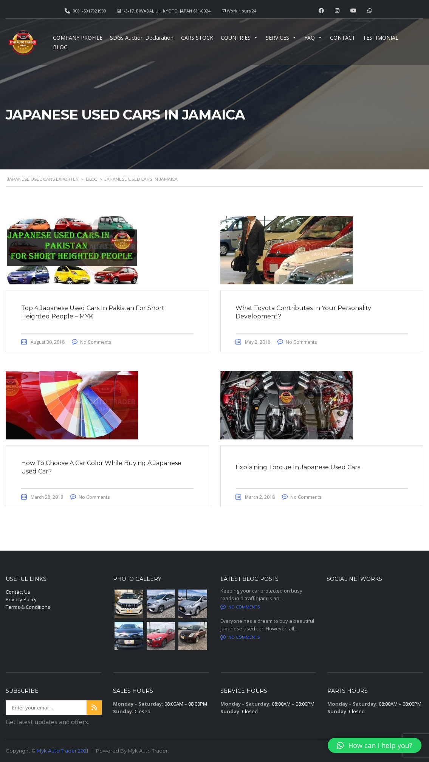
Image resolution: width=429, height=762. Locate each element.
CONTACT (342, 37)
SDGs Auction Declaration (141, 37)
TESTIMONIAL (380, 37)
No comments (240, 607)
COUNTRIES (239, 37)
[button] (374, 745)
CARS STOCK (197, 37)
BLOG (60, 47)
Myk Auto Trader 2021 (62, 751)
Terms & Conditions (28, 607)
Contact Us (18, 591)
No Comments (95, 342)
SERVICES (281, 37)
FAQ (313, 37)
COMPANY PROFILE (77, 37)
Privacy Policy (21, 599)
